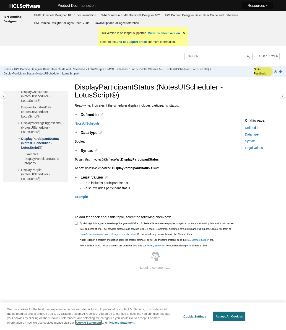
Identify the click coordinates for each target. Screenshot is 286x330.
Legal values (254, 148)
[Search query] (218, 56)
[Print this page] (281, 71)
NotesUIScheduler (88, 123)
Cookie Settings (194, 318)
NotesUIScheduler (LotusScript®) (187, 69)
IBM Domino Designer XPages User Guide (62, 23)
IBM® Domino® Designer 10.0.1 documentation (65, 15)
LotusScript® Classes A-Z (147, 69)
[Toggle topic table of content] (282, 95)
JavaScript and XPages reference (117, 23)
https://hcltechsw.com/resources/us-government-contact (108, 234)
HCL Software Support (197, 240)
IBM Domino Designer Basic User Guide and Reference (201, 15)
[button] (19, 92)
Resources (256, 6)
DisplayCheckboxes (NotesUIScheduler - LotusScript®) (35, 96)
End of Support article (132, 41)
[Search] (248, 56)
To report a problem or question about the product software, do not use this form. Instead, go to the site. (147, 240)
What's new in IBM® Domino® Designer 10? (130, 15)
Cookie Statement (88, 324)
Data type (252, 134)
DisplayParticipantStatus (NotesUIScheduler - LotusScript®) (41, 73)
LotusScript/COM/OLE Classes (107, 69)
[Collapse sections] (276, 71)
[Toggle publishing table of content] (3, 95)
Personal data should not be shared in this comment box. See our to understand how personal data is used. (144, 245)
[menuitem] (65, 15)
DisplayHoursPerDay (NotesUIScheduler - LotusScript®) (36, 111)
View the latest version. (164, 33)
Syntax (250, 141)
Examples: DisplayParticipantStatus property (41, 158)
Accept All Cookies (229, 318)
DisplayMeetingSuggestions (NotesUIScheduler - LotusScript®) (41, 127)
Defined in (252, 128)
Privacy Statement (156, 245)
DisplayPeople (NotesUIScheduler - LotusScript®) (35, 174)
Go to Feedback (260, 71)
